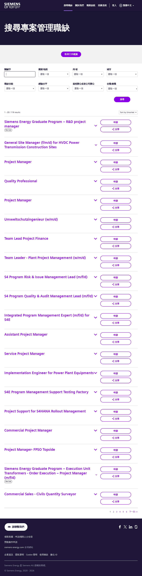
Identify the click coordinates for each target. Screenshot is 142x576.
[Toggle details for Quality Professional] (95, 181)
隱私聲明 (19, 554)
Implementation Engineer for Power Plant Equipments (49, 373)
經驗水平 (42, 84)
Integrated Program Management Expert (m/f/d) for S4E (46, 317)
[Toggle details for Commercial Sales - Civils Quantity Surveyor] (95, 494)
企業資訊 (8, 554)
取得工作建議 (71, 54)
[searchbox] (119, 88)
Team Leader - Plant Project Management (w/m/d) (45, 258)
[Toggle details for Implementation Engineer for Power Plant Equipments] (95, 372)
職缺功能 (8, 84)
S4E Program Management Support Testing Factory (46, 392)
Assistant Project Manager (25, 334)
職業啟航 (91, 5)
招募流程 (102, 5)
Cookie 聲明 (31, 554)
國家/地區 (43, 69)
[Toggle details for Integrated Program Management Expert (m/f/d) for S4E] (95, 317)
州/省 (79, 69)
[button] (115, 129)
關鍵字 (7, 69)
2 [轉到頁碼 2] (113, 512)
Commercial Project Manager (28, 430)
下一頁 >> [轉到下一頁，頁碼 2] (133, 512)
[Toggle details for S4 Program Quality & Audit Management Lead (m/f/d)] (95, 296)
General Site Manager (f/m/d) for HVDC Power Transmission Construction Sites (41, 145)
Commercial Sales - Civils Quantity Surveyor (40, 494)
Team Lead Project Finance (26, 238)
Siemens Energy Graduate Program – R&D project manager (45, 124)
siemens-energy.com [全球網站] (14, 547)
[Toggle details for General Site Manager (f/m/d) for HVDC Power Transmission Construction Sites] (96, 145)
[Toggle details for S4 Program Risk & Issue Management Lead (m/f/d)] (95, 277)
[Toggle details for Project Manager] (95, 161)
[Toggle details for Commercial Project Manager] (95, 430)
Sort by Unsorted (127, 112)
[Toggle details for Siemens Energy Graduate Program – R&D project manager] (95, 125)
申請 (115, 122)
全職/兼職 (111, 84)
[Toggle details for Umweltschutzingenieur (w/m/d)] (95, 219)
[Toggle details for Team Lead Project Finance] (95, 238)
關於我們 (79, 5)
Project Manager (18, 162)
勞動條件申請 (10, 542)
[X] (125, 527)
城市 (113, 69)
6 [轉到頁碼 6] (126, 512)
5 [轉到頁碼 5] (123, 512)
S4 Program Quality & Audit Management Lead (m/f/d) (48, 296)
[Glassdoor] (136, 527)
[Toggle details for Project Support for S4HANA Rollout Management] (95, 411)
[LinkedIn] (130, 527)
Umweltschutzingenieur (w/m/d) (31, 219)
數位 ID (53, 554)
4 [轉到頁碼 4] (120, 512)
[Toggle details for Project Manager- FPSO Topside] (95, 449)
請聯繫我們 (18, 527)
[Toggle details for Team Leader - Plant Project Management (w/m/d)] (95, 257)
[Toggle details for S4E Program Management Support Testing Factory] (95, 392)
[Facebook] (119, 527)
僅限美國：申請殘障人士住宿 (18, 536)
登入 (114, 5)
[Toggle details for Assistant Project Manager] (95, 334)
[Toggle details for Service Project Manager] (95, 353)
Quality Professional (20, 181)
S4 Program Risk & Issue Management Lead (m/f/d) (45, 277)
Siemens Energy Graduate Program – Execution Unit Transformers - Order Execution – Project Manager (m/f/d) (47, 473)
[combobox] (88, 74)
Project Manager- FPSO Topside (29, 449)
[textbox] (88, 74)
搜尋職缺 (68, 5)
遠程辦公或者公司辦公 (83, 84)
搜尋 (122, 99)
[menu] (127, 6)
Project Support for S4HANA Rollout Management (45, 411)
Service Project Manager (24, 354)
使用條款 (44, 554)
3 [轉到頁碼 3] (116, 512)
